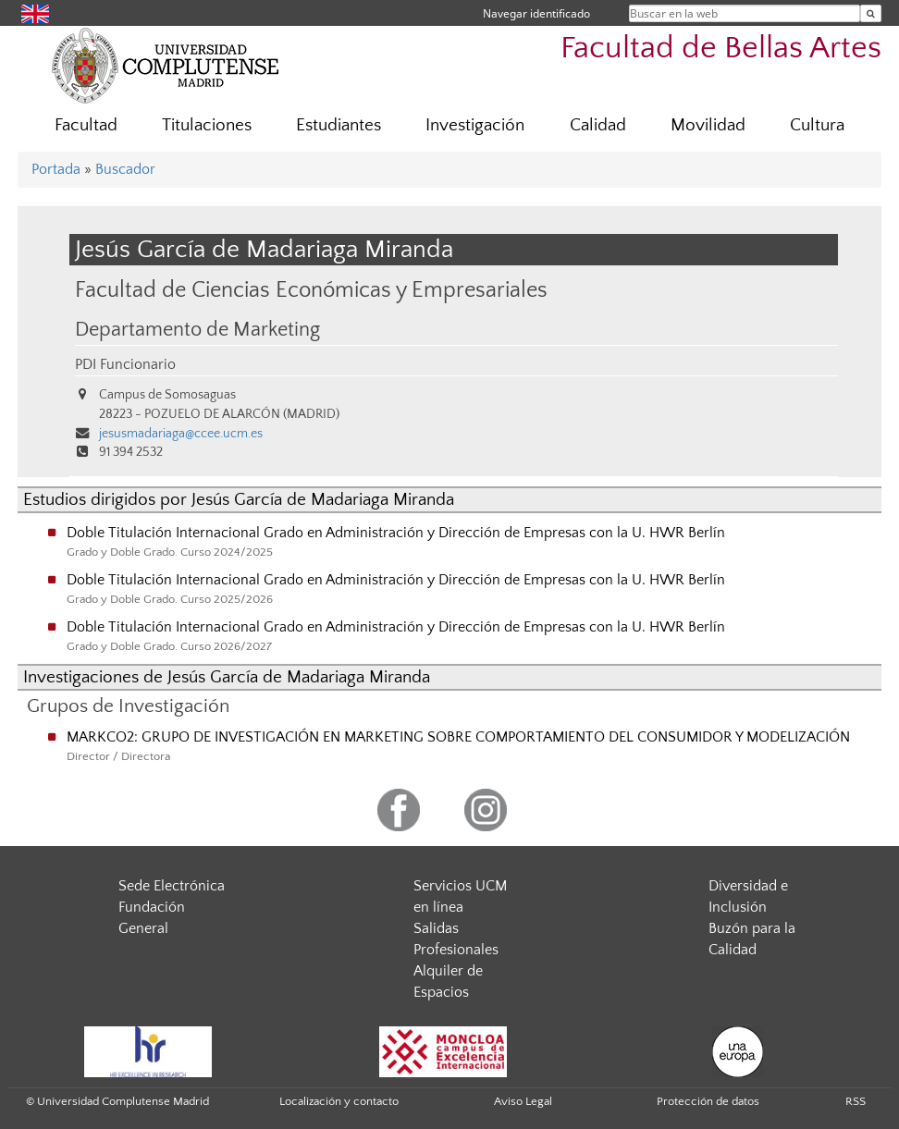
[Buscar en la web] (870, 13)
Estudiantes (338, 125)
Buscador (125, 169)
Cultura (817, 125)
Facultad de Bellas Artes (720, 48)
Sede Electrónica (171, 885)
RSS (855, 1101)
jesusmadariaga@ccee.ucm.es (181, 433)
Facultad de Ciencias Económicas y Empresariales (311, 289)
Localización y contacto (339, 1101)
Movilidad (708, 125)
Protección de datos (708, 1101)
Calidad (598, 125)
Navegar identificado (536, 13)
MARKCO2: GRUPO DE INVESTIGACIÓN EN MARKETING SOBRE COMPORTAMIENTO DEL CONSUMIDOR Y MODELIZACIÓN (458, 737)
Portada (55, 169)
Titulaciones (207, 125)
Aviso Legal (523, 1101)
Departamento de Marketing (197, 330)
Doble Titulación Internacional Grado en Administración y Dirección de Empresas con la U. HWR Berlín (396, 532)
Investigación (474, 125)
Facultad (86, 125)
